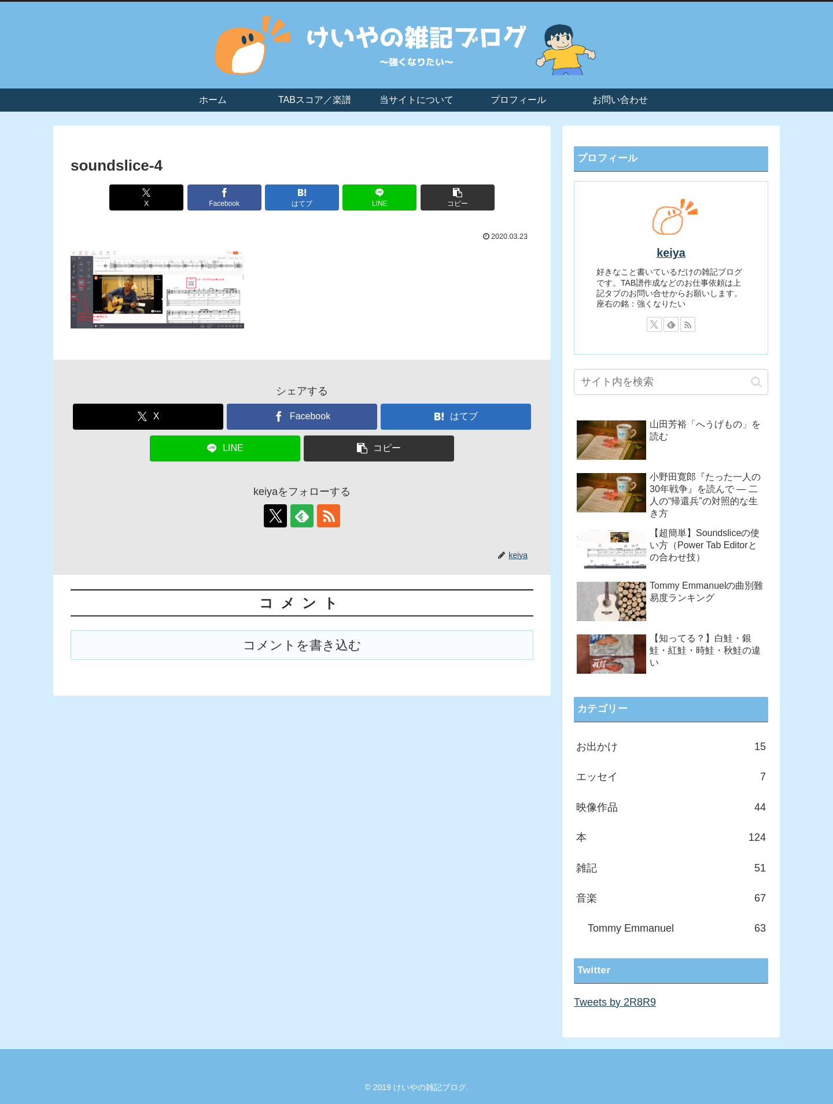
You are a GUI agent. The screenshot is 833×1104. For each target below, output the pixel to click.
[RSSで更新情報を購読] (328, 515)
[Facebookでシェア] (224, 197)
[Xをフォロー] (275, 515)
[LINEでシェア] (379, 197)
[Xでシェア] (146, 197)
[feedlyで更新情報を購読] (302, 515)
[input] (671, 382)
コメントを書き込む (302, 645)
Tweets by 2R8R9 (615, 1002)
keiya (671, 252)
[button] (458, 197)
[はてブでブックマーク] (302, 197)
